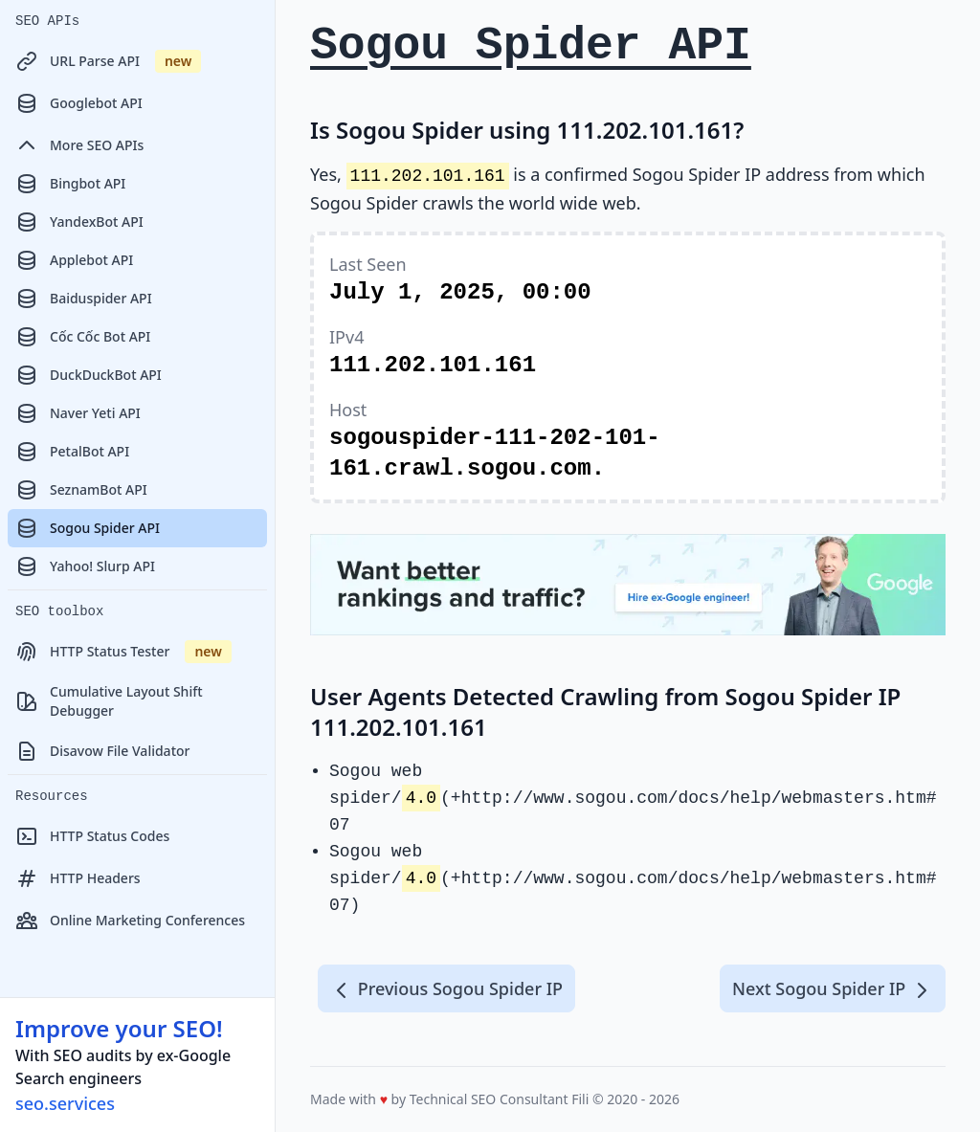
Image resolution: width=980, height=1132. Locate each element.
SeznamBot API (81, 489)
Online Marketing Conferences (130, 920)
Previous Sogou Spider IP (446, 989)
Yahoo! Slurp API (85, 566)
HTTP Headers (78, 878)
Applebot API (74, 260)
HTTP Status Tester (123, 651)
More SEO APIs (79, 145)
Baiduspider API (83, 298)
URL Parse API (108, 61)
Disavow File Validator (102, 751)
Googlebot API (79, 103)
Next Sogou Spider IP (832, 989)
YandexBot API (79, 222)
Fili (580, 1099)
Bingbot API (70, 183)
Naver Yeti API (78, 413)
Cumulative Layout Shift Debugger (109, 701)
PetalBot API (72, 451)
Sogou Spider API (87, 528)
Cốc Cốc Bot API (82, 336)
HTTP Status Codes (92, 836)
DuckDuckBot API (88, 375)
